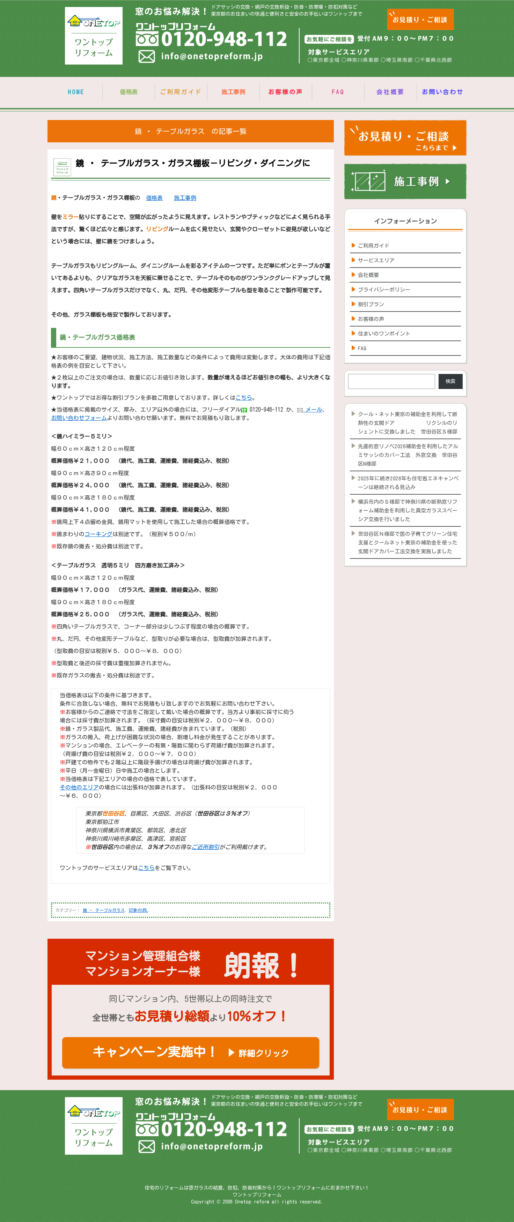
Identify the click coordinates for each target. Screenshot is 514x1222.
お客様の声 (285, 92)
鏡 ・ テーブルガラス (104, 910)
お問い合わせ (443, 92)
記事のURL (138, 910)
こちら (243, 397)
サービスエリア (376, 260)
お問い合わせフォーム (79, 418)
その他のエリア (79, 787)
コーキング (98, 534)
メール (309, 409)
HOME (76, 92)
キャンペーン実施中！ (191, 1051)
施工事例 (185, 198)
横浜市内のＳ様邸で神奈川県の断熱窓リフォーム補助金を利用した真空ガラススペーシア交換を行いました (407, 510)
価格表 (154, 198)
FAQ (338, 92)
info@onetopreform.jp (201, 58)
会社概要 (390, 92)
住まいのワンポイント (384, 333)
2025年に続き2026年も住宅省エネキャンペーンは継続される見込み (408, 483)
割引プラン (371, 304)
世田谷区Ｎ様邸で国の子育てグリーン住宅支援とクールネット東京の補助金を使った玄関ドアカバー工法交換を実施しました (407, 542)
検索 (450, 381)
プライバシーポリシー (384, 289)
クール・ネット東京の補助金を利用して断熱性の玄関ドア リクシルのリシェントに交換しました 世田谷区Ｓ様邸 (407, 423)
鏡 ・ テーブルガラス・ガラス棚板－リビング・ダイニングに (192, 163)
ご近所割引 (205, 847)
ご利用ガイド (181, 92)
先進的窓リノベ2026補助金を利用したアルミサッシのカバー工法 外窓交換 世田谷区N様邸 (408, 455)
